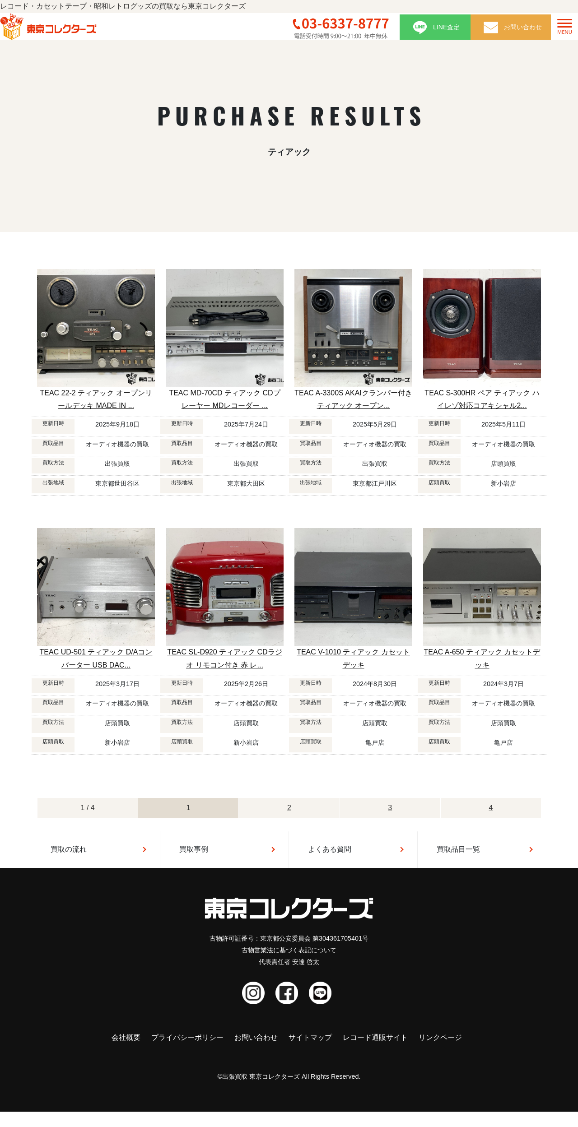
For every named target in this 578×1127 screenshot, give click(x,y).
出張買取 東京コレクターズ (261, 1076)
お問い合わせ (256, 1037)
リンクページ (440, 1037)
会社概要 (126, 1037)
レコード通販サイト (375, 1037)
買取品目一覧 (458, 849)
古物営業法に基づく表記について (289, 950)
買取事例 (193, 849)
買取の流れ (69, 849)
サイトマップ (310, 1037)
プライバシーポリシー (187, 1037)
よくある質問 (329, 849)
